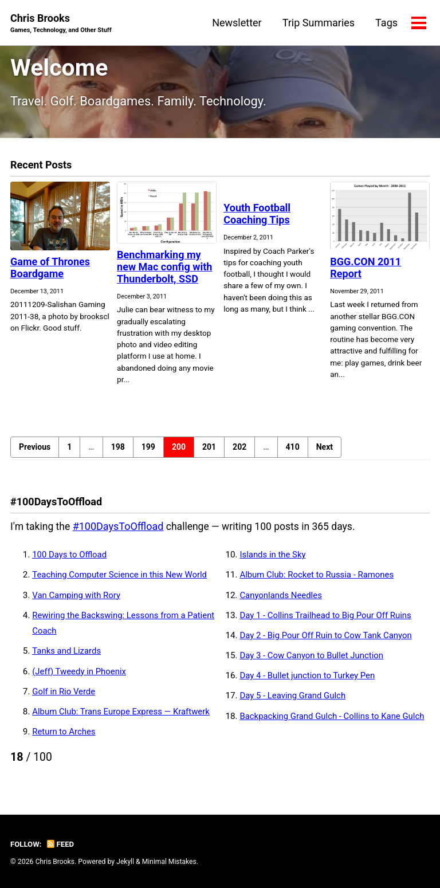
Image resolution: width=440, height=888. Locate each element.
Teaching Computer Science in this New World (121, 578)
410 (293, 450)
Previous (34, 450)
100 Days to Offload (70, 558)
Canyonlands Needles (281, 599)
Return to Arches (64, 735)
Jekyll (126, 862)
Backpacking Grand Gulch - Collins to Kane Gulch (334, 719)
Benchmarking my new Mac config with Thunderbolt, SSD (164, 270)
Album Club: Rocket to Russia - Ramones (318, 578)
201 (209, 450)
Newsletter (236, 23)
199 (148, 450)
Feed (61, 844)
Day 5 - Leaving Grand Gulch (293, 699)
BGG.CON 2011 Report (365, 271)
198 (118, 450)
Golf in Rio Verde (64, 695)
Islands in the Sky (273, 558)
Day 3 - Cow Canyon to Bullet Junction (313, 659)
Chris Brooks (62, 24)
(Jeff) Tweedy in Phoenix (80, 675)
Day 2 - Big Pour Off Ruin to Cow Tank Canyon (327, 639)
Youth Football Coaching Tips (256, 218)
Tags (386, 23)
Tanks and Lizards (67, 655)
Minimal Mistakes (171, 862)
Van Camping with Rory (77, 599)
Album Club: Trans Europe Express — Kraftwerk (123, 715)
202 (239, 450)
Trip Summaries (318, 23)
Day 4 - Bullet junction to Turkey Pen (308, 679)
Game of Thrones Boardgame (50, 271)
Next (324, 450)
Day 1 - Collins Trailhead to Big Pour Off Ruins (327, 619)
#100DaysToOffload (120, 530)
